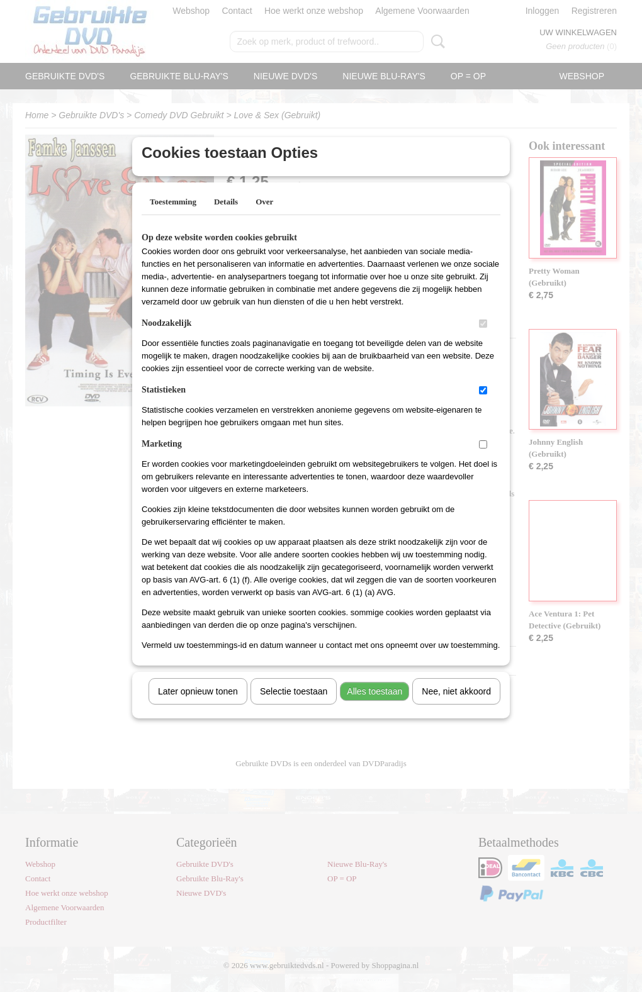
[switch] (483, 340)
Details (226, 218)
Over (264, 218)
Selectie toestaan (293, 708)
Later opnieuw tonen (198, 708)
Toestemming (173, 218)
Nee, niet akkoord (456, 708)
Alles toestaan (374, 708)
